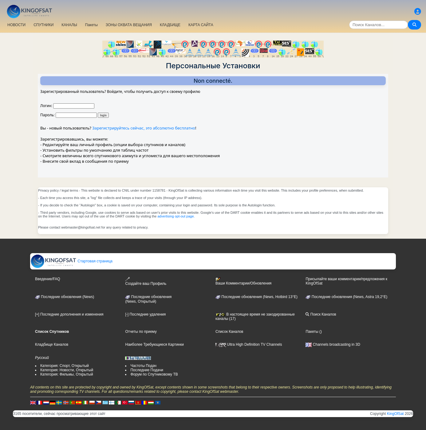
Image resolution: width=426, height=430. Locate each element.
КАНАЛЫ (69, 25)
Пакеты (91, 25)
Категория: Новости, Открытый (66, 370)
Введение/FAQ (47, 279)
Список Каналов (229, 331)
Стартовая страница (71, 261)
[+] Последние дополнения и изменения (69, 314)
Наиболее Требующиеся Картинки (154, 344)
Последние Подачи (146, 370)
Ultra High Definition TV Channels (248, 344)
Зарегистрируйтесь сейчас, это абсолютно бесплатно (143, 128)
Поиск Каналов (321, 314)
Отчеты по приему (140, 331)
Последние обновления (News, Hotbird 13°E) (256, 297)
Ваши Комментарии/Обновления (243, 281)
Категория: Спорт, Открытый (64, 366)
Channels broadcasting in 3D (333, 344)
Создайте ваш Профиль (145, 281)
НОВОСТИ (16, 25)
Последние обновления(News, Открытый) (148, 299)
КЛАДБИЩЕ (170, 25)
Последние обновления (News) (64, 297)
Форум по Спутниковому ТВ (154, 374)
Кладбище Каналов (51, 344)
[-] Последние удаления (145, 314)
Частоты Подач (143, 366)
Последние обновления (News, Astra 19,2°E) (346, 297)
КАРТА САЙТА (200, 25)
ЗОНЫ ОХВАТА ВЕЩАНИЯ (129, 25)
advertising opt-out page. (176, 216)
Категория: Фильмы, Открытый (66, 374)
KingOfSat (395, 414)
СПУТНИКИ (43, 25)
